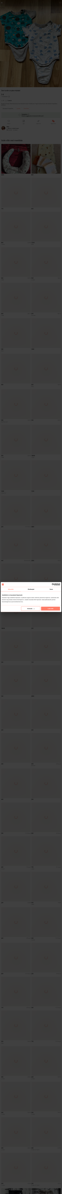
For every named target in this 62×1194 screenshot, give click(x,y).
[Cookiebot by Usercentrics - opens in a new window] (53, 584)
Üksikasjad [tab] (31, 589)
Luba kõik (50, 608)
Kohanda (30, 608)
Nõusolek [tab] (10, 589)
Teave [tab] (51, 589)
